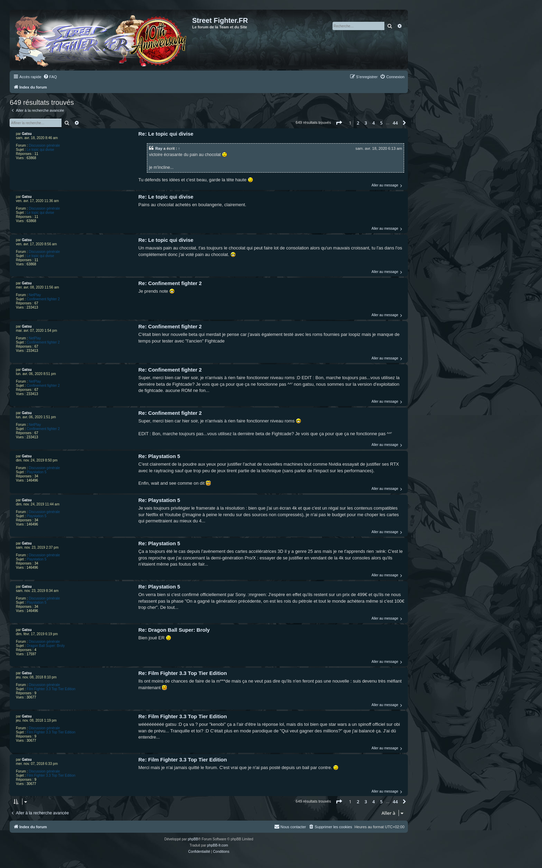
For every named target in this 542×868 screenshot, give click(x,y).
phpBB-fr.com (217, 845)
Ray (158, 148)
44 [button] (395, 123)
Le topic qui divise (40, 150)
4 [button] (373, 123)
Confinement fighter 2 (43, 299)
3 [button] (366, 123)
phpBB (193, 839)
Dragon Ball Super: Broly (46, 646)
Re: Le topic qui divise (165, 134)
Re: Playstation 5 (159, 456)
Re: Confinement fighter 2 (170, 283)
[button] (339, 123)
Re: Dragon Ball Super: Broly (174, 630)
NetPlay (35, 295)
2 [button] (358, 123)
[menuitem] (50, 77)
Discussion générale (44, 145)
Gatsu (26, 134)
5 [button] (381, 123)
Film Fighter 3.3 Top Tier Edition (51, 689)
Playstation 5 (36, 472)
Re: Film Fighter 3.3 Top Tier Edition (182, 673)
